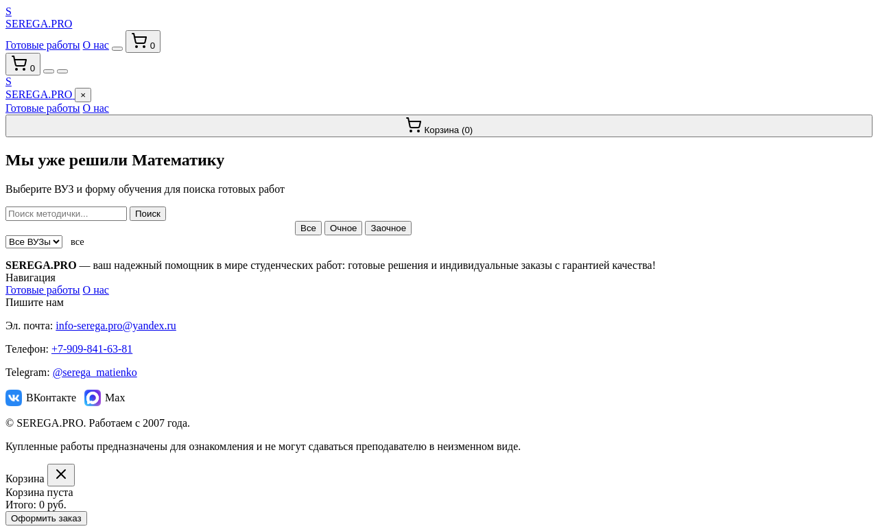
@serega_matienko (95, 372)
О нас (96, 45)
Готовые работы (42, 45)
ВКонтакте (40, 398)
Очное (343, 228)
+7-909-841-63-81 (91, 349)
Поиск (148, 214)
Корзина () (439, 126)
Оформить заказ (46, 518)
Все (308, 228)
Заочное (388, 228)
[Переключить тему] (117, 49)
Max (104, 398)
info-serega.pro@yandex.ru (116, 325)
